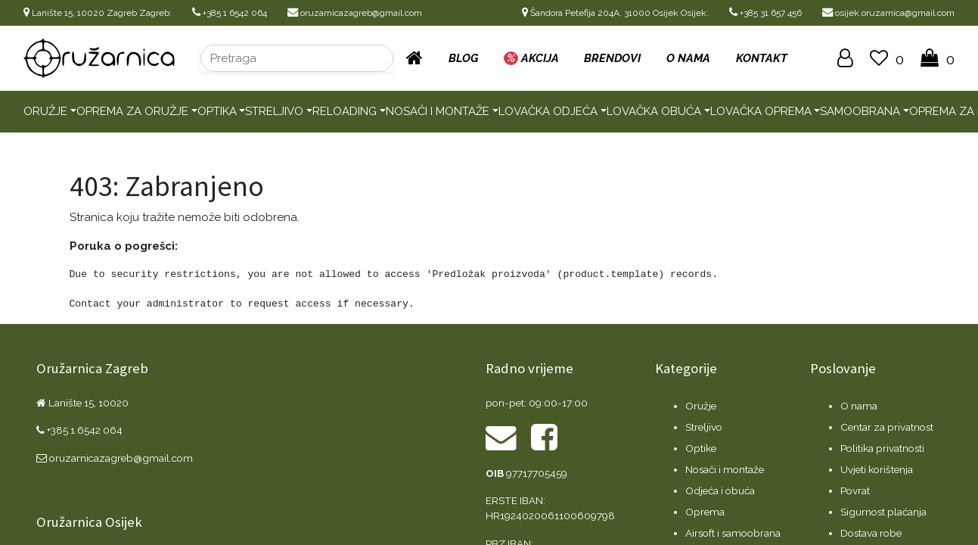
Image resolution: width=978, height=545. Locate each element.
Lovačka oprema (761, 111)
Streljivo (274, 111)
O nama (858, 406)
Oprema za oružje (132, 111)
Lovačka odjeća (548, 111)
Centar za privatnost (886, 427)
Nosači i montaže (437, 111)
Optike (700, 448)
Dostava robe (871, 533)
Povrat (855, 490)
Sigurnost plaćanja (883, 512)
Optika (217, 111)
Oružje (45, 111)
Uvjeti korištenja (876, 469)
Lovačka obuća (654, 111)
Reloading (344, 111)
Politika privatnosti (882, 448)
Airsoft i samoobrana (733, 533)
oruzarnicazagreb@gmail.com (354, 13)
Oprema (705, 512)
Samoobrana (860, 111)
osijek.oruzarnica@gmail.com (888, 13)
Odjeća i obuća (720, 490)
